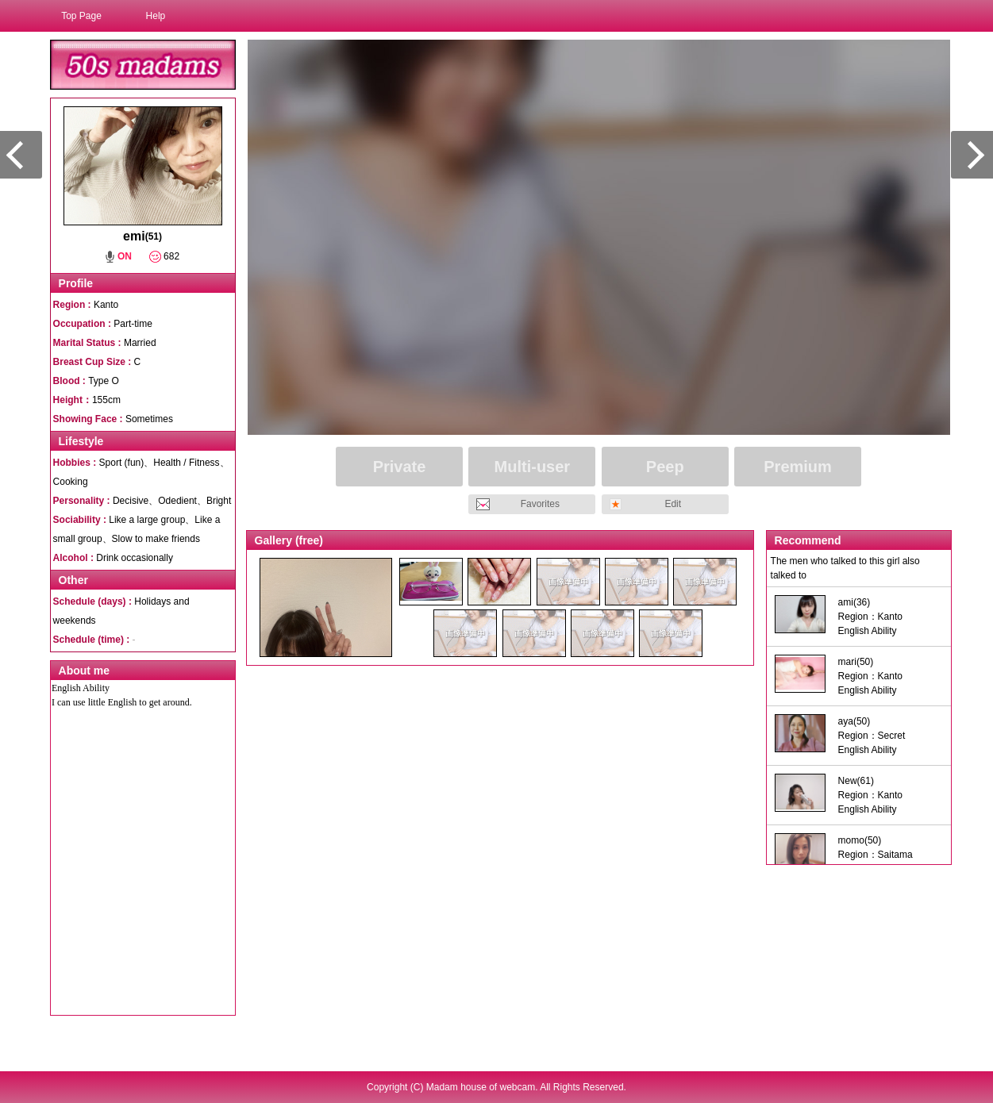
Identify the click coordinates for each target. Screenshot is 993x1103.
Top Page (81, 15)
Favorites (540, 503)
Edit (672, 503)
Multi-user (533, 466)
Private (399, 466)
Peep (665, 466)
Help (156, 15)
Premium (798, 466)
